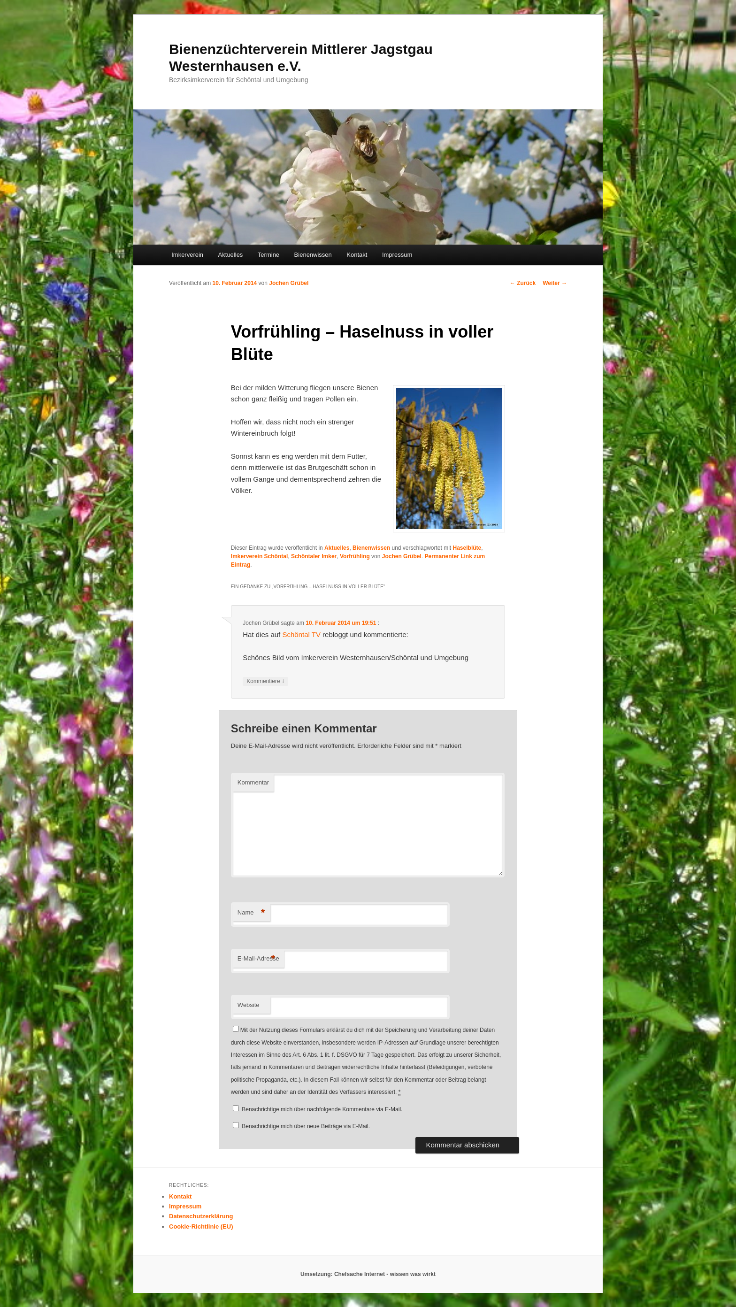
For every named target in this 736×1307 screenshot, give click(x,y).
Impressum (397, 254)
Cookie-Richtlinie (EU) (201, 1226)
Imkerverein (187, 254)
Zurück (523, 283)
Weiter (555, 283)
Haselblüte (467, 548)
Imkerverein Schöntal (259, 556)
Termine (268, 254)
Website (249, 1004)
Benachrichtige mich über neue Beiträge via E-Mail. (306, 1126)
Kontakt (356, 254)
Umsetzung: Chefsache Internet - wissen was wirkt (368, 1274)
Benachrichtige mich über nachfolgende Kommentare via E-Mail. (322, 1109)
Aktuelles (230, 254)
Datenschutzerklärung (201, 1216)
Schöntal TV (301, 634)
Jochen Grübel (288, 283)
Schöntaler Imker (314, 556)
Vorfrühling (355, 556)
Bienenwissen (313, 254)
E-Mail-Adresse (258, 959)
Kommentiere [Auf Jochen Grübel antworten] (265, 681)
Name (251, 913)
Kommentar (253, 782)
